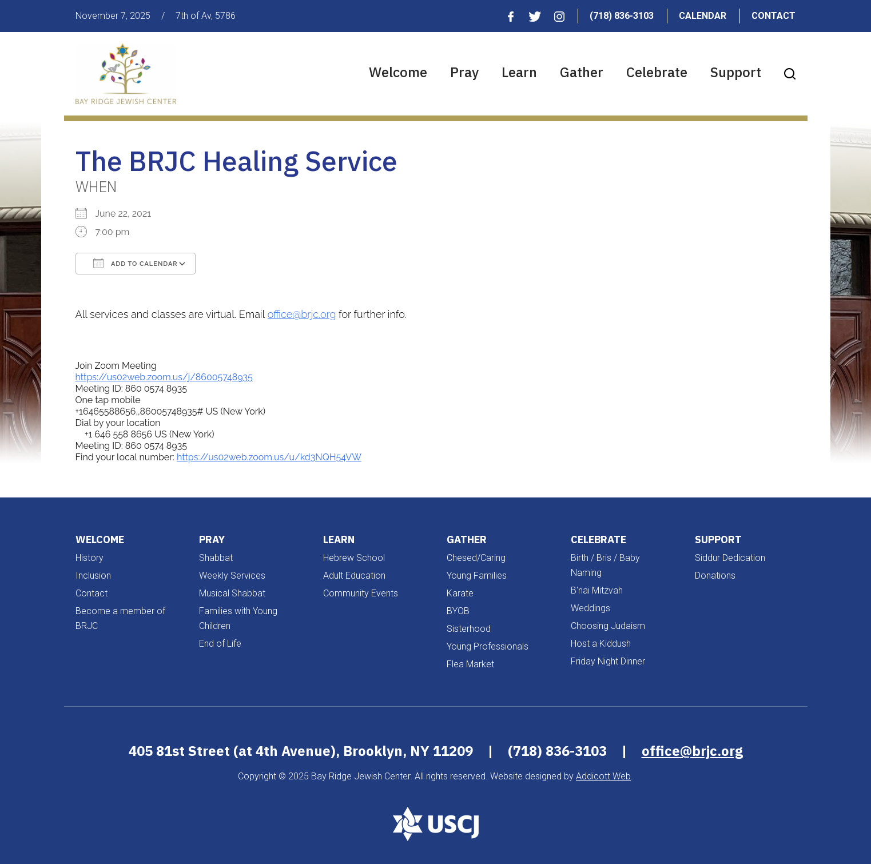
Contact (773, 15)
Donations (715, 575)
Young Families (477, 575)
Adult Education (354, 575)
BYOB (458, 611)
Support (735, 72)
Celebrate (656, 72)
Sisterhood (469, 628)
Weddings (590, 608)
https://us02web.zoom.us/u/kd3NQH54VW (269, 457)
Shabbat (216, 557)
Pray (464, 72)
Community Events (360, 593)
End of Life (220, 643)
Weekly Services (232, 575)
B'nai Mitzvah (597, 590)
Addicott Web (603, 776)
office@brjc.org (302, 314)
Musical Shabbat (232, 593)
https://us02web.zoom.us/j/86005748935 (164, 377)
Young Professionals (487, 646)
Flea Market (470, 664)
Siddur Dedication (730, 557)
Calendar (702, 15)
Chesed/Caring (476, 557)
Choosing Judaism (608, 625)
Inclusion (93, 575)
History (89, 557)
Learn (519, 72)
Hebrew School (354, 557)
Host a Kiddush (601, 643)
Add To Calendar (135, 263)
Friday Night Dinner (608, 661)
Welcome (398, 72)
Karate (460, 593)
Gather (581, 72)
